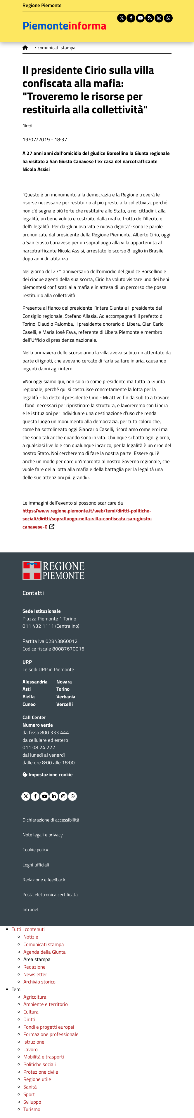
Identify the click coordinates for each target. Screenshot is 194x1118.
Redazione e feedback (43, 879)
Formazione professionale (51, 1034)
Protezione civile (40, 1072)
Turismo (31, 1109)
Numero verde (37, 725)
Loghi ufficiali (35, 864)
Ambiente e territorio (45, 1004)
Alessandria (35, 682)
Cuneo (29, 704)
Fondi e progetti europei (48, 1027)
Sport (29, 1094)
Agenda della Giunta (44, 952)
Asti (26, 689)
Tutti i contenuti (28, 929)
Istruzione (33, 1042)
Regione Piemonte (42, 5)
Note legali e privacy (42, 834)
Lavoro (30, 1049)
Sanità (30, 1087)
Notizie (30, 937)
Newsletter (35, 974)
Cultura (31, 1012)
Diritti (29, 1019)
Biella (28, 696)
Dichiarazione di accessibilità (50, 819)
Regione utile (37, 1079)
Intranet (30, 909)
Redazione (34, 967)
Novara (64, 682)
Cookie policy (35, 849)
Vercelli (64, 704)
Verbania (65, 696)
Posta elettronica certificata (50, 894)
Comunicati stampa (43, 944)
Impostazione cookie (47, 774)
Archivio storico (39, 982)
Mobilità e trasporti (43, 1057)
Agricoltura (34, 997)
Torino (63, 689)
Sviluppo (32, 1102)
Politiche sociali (39, 1064)
